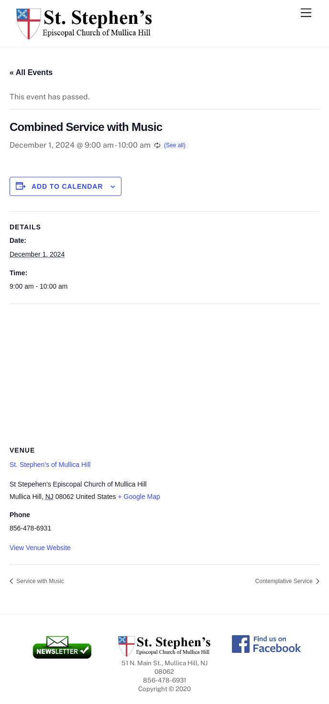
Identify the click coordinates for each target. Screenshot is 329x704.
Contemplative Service (284, 581)
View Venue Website (40, 548)
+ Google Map (139, 496)
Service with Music (39, 581)
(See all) (175, 145)
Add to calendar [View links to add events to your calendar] (67, 186)
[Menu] (306, 13)
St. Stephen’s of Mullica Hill (50, 464)
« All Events (31, 72)
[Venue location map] (164, 373)
